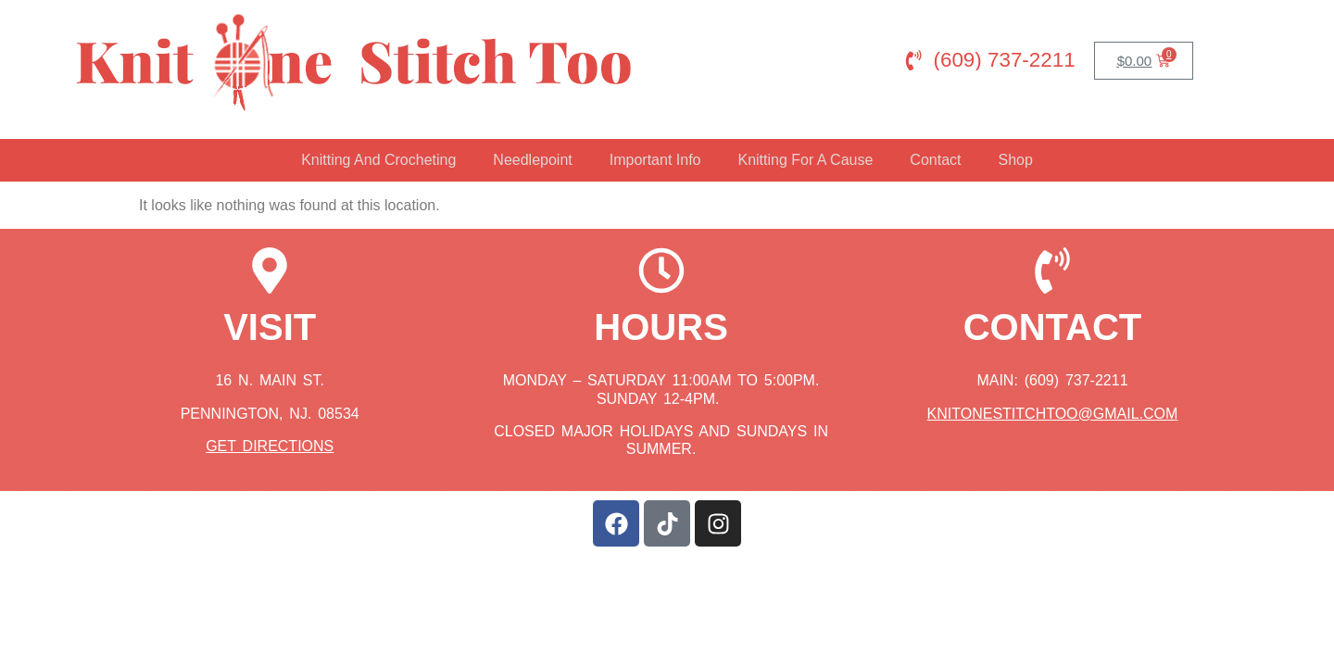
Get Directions (270, 446)
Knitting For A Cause (805, 160)
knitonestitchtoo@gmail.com (1052, 414)
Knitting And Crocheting (378, 160)
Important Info (655, 160)
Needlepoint (532, 160)
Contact (935, 160)
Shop (1015, 160)
